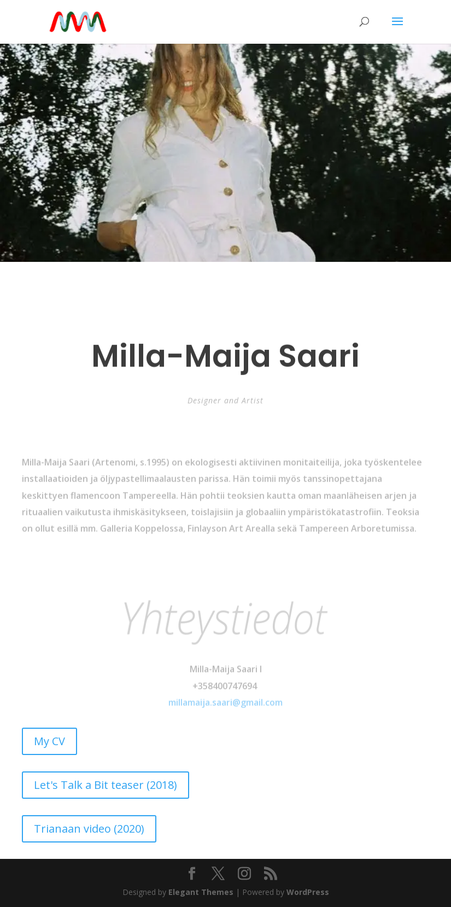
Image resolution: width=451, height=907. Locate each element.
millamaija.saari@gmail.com (225, 710)
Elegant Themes (200, 892)
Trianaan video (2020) (89, 828)
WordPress (307, 892)
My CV (49, 741)
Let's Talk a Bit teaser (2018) (105, 784)
